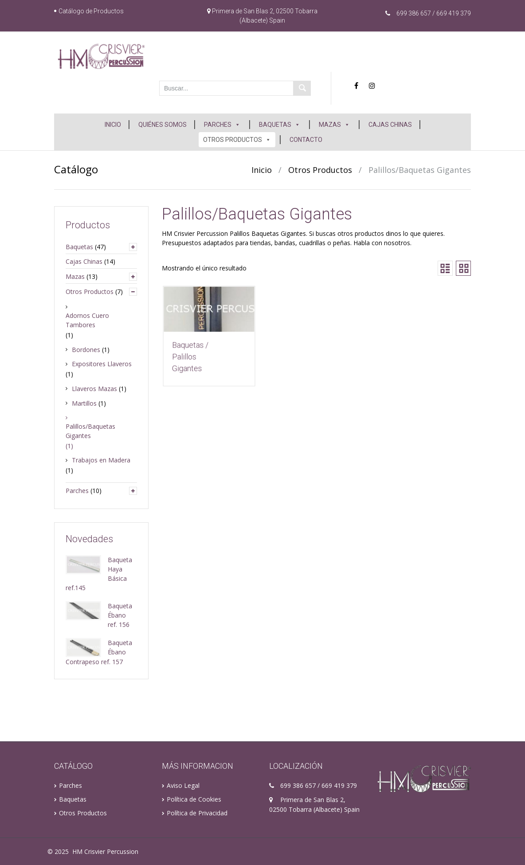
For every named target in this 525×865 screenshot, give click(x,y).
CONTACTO (306, 139)
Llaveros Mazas (94, 388)
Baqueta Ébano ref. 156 (120, 615)
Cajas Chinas (84, 261)
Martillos (84, 403)
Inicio (261, 169)
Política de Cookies (194, 799)
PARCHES (222, 124)
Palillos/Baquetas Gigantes (90, 431)
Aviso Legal (183, 785)
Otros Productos (320, 169)
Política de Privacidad (197, 813)
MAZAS (334, 124)
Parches (77, 490)
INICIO (113, 124)
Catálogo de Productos (91, 11)
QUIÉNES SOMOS (162, 124)
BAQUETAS (279, 124)
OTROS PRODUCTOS (237, 139)
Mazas (75, 276)
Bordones (86, 349)
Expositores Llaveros (102, 364)
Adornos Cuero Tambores (87, 320)
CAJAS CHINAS (390, 124)
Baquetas (79, 247)
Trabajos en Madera (101, 460)
